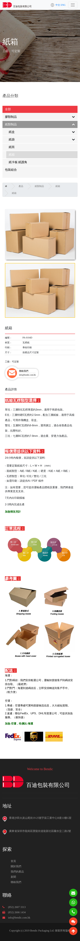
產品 (21, 186)
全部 (8, 109)
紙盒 (12, 132)
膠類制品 (11, 116)
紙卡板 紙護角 (18, 162)
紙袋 (12, 139)
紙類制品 (11, 124)
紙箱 (12, 154)
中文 (57, 5)
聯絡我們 (16, 882)
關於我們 (16, 866)
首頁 (13, 861)
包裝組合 (11, 169)
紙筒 (12, 147)
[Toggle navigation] (72, 5)
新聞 (13, 876)
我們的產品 (17, 871)
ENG (63, 5)
